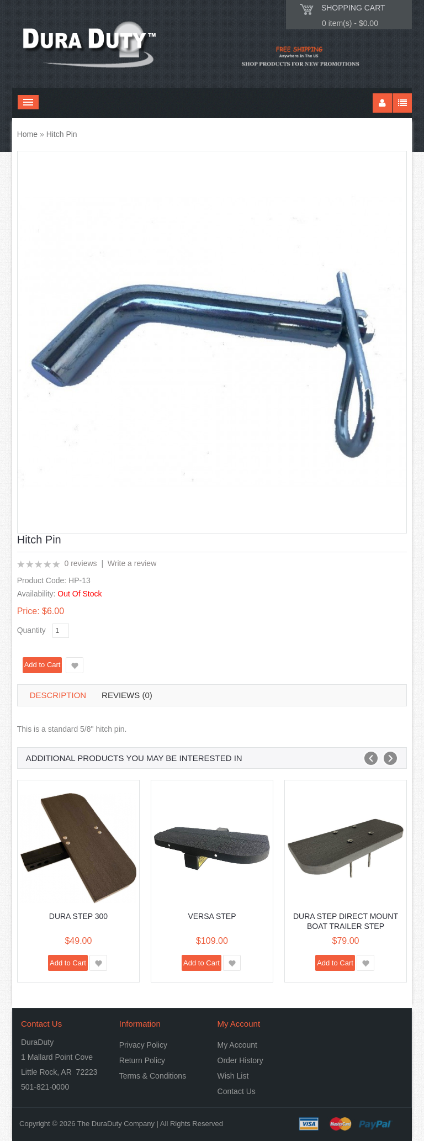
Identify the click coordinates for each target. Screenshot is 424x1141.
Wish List (233, 1075)
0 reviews (80, 563)
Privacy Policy (143, 1044)
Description (58, 695)
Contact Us (237, 1091)
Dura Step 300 (78, 916)
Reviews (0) (127, 695)
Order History (240, 1060)
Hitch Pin (61, 134)
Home (27, 134)
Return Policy (142, 1060)
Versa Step (212, 916)
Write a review (132, 563)
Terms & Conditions (152, 1075)
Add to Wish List (74, 665)
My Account (237, 1044)
